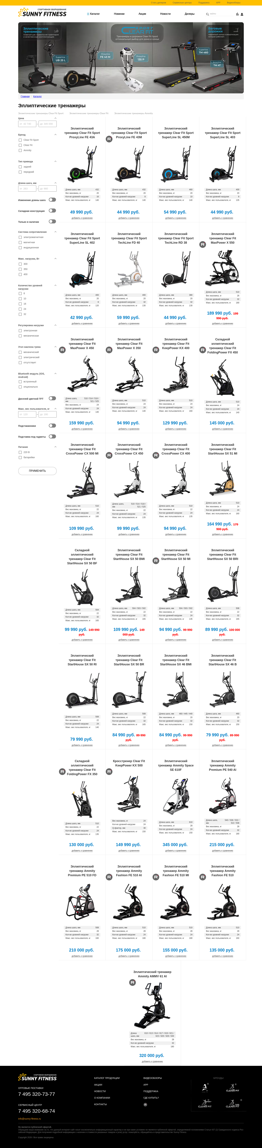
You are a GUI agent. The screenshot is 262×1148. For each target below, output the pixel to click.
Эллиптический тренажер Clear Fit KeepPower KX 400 (175, 344)
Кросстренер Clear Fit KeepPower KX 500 (129, 763)
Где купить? (151, 1097)
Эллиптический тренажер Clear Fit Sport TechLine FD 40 (129, 238)
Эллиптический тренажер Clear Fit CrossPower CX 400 (176, 449)
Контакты (100, 1104)
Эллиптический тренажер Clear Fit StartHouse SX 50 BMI (129, 555)
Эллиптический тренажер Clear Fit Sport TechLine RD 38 (176, 238)
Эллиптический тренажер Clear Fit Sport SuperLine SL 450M (176, 133)
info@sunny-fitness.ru (29, 1118)
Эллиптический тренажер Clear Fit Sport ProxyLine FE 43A (82, 133)
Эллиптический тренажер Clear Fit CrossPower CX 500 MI (82, 449)
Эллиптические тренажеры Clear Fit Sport (40, 113)
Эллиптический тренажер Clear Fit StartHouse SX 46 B (223, 660)
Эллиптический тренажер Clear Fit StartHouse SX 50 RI (82, 660)
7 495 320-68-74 (36, 1111)
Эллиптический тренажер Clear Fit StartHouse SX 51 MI (222, 449)
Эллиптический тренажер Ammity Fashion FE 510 (223, 871)
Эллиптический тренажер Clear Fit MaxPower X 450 (82, 344)
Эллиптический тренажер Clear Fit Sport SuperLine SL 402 (82, 238)
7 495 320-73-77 (36, 1094)
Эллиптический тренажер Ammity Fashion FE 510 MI (176, 871)
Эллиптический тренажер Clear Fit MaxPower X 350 (128, 344)
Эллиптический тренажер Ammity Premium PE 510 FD (82, 871)
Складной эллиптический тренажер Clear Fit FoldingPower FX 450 (222, 346)
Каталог (93, 13)
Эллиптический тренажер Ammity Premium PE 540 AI (222, 765)
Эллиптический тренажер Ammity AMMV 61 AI (152, 974)
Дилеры (189, 13)
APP (218, 3)
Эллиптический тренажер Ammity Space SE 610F (175, 765)
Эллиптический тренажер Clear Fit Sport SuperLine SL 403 (222, 133)
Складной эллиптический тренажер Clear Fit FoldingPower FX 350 (82, 767)
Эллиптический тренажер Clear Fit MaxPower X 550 (222, 238)
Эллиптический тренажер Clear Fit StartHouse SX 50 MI (175, 555)
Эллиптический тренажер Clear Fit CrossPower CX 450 (129, 449)
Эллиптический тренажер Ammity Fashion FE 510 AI (129, 871)
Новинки (119, 13)
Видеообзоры (233, 3)
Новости (165, 13)
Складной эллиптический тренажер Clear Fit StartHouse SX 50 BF (82, 557)
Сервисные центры (182, 3)
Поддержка (203, 3)
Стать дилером (158, 3)
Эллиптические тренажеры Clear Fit (88, 113)
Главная (25, 96)
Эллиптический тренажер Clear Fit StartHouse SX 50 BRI (222, 555)
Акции (142, 13)
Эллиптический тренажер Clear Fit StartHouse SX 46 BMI (175, 660)
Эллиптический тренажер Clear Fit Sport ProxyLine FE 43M (129, 133)
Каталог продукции (107, 1078)
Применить (37, 470)
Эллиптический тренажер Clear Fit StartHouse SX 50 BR (129, 660)
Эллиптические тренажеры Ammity (133, 113)
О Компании (102, 1097)
